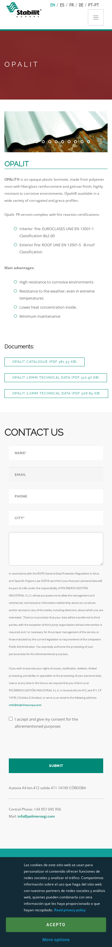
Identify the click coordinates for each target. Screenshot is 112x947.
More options (56, 939)
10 (82, 141)
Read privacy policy (70, 909)
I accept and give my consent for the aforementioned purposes (43, 723)
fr (71, 4)
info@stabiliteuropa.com (25, 705)
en (52, 4)
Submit (56, 766)
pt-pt (93, 4)
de (81, 4)
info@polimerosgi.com (36, 816)
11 (88, 141)
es (62, 4)
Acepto (56, 924)
